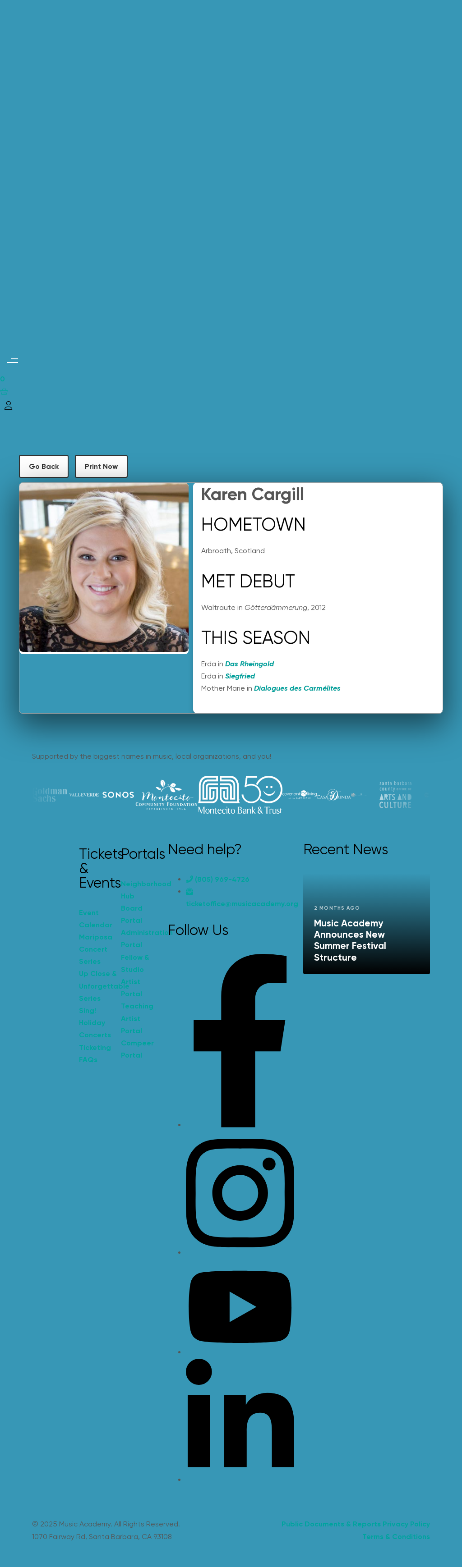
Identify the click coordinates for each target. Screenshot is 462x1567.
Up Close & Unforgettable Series (95, 985)
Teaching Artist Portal (137, 1018)
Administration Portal (137, 938)
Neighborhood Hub (137, 890)
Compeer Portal (137, 1049)
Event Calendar (95, 918)
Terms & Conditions (396, 1536)
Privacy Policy (406, 1524)
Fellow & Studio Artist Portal (135, 976)
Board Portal (132, 914)
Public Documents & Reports (331, 1524)
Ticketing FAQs (95, 1053)
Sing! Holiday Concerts (95, 1022)
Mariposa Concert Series (95, 949)
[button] (12, 360)
